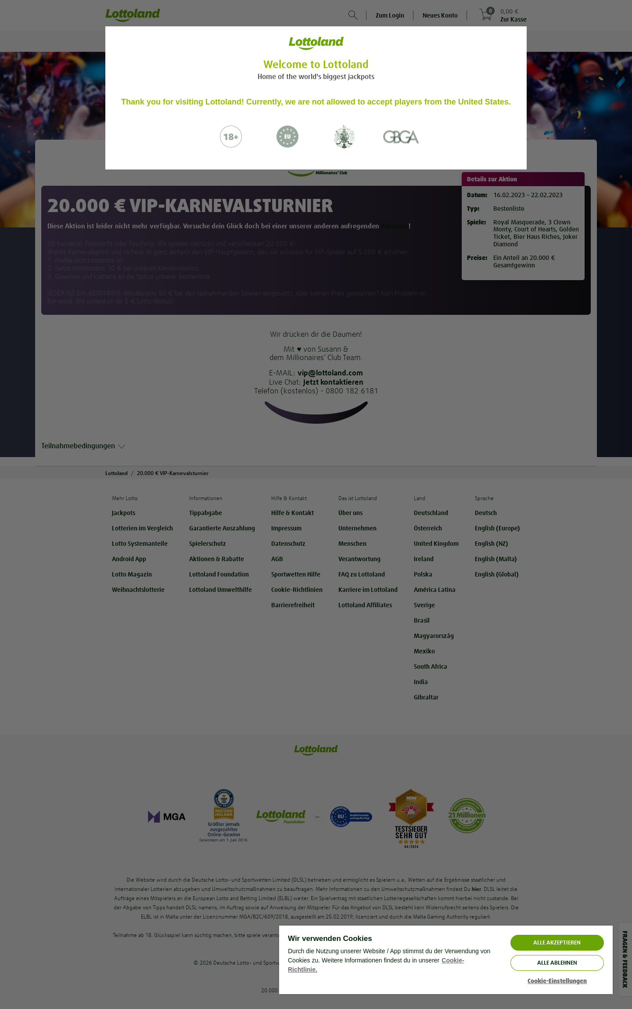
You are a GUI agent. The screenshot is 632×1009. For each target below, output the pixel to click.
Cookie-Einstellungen (557, 981)
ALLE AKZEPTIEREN (557, 942)
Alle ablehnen (557, 962)
